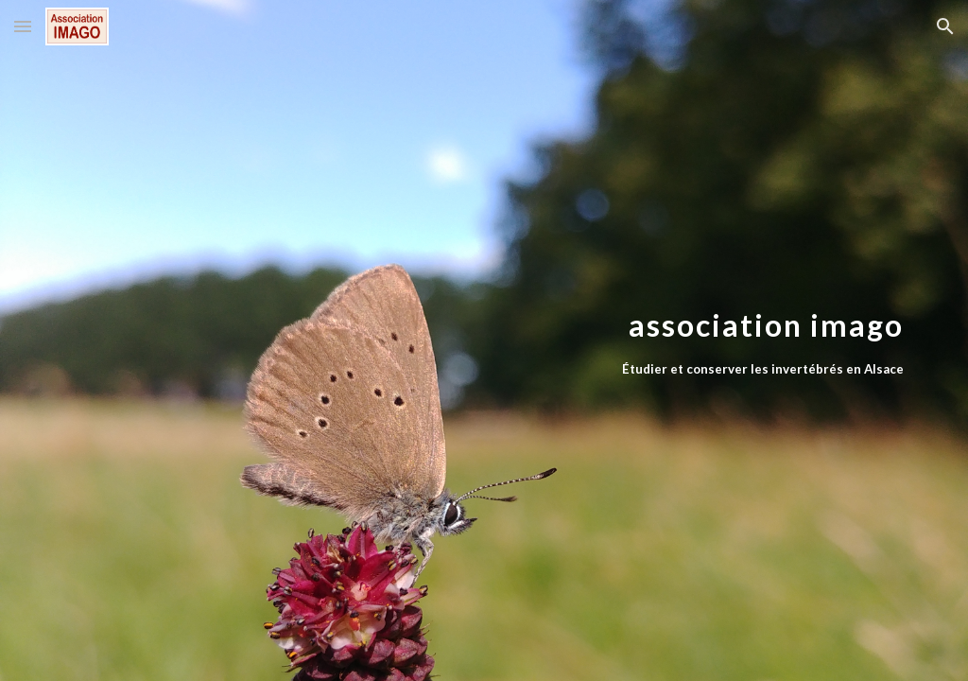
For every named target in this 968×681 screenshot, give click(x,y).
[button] (22, 26)
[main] (556, 340)
